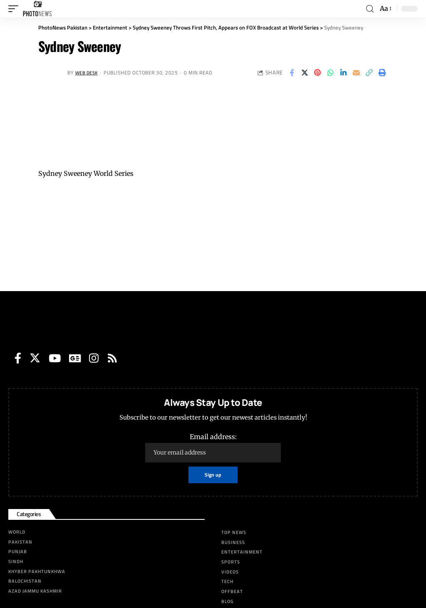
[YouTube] (55, 358)
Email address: (213, 447)
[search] (370, 8)
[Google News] (75, 358)
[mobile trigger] (15, 8)
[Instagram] (94, 358)
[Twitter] (35, 358)
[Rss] (112, 358)
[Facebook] (17, 358)
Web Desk (88, 72)
